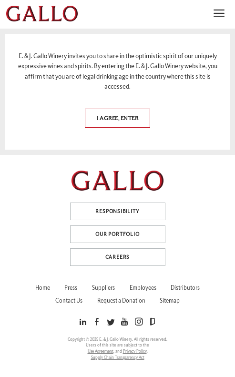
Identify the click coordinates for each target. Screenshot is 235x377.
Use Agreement (100, 351)
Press (70, 288)
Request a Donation (121, 301)
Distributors (185, 288)
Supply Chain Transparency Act (117, 358)
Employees (143, 288)
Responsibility (117, 211)
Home (42, 288)
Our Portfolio (117, 234)
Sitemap (170, 301)
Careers (117, 257)
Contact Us (68, 301)
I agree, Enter (117, 118)
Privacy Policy (135, 351)
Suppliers (103, 288)
